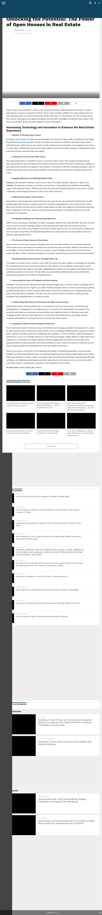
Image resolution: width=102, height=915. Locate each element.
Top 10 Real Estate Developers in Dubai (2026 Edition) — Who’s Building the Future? (49, 405)
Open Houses (25, 367)
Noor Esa (20, 30)
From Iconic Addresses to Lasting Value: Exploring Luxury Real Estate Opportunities (80, 433)
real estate (36, 367)
